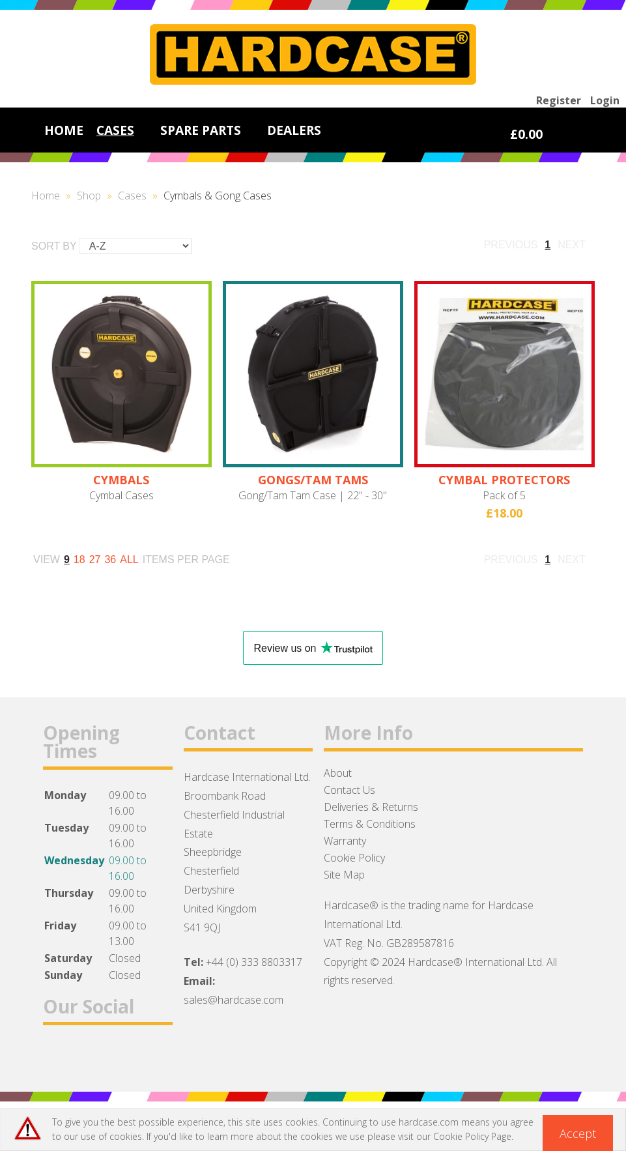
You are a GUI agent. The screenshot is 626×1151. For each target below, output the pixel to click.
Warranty (345, 841)
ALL (129, 559)
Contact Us (349, 790)
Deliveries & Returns (371, 807)
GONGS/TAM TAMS (313, 480)
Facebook (58, 1057)
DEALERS (294, 130)
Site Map (344, 874)
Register (558, 100)
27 (95, 559)
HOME (63, 130)
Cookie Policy (354, 857)
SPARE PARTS (200, 130)
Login (604, 100)
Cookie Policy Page (472, 1136)
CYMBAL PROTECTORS (504, 480)
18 (79, 559)
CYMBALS (121, 480)
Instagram (126, 1057)
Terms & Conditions (370, 824)
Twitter (92, 1057)
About (338, 773)
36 (110, 559)
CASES (115, 130)
